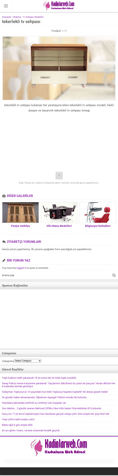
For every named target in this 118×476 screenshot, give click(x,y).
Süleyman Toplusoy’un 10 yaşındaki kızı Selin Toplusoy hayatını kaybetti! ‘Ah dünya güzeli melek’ (55, 391)
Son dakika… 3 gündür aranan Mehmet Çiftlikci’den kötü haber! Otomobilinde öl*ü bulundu (51, 408)
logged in (22, 267)
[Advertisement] (59, 142)
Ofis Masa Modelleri (59, 225)
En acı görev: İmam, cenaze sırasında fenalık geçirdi (30, 430)
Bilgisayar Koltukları (98, 225)
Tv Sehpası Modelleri (33, 17)
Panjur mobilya (20, 225)
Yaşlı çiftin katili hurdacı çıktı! (18, 419)
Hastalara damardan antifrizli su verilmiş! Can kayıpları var (34, 402)
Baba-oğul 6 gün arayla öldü (17, 424)
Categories (8, 361)
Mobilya (17, 17)
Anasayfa (6, 17)
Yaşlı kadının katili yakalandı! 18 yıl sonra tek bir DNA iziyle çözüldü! (39, 377)
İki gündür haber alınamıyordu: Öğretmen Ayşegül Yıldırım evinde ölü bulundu (44, 397)
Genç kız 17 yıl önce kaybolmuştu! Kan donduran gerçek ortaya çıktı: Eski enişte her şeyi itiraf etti (55, 413)
